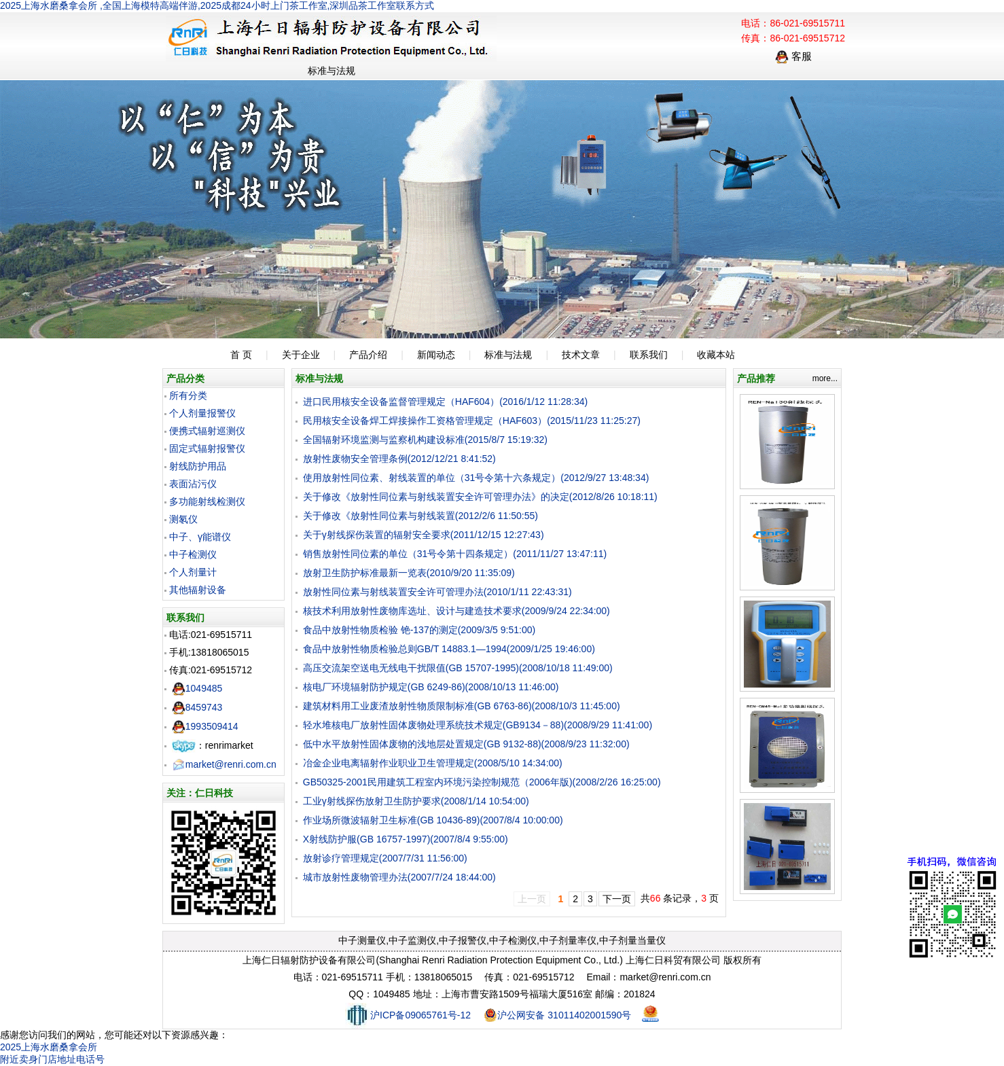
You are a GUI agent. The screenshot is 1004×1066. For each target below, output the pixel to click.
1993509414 (205, 726)
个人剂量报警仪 (202, 413)
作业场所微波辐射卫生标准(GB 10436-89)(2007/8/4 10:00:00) (433, 820)
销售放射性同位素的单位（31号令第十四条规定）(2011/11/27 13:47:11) (455, 553)
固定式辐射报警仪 (207, 448)
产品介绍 (368, 354)
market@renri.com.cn (224, 764)
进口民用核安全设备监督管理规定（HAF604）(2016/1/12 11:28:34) (445, 401)
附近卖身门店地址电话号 (52, 1059)
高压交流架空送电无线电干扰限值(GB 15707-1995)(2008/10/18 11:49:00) (458, 667)
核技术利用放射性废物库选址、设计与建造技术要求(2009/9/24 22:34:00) (456, 610)
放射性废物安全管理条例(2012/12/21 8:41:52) (399, 458)
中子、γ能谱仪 (200, 536)
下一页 (617, 898)
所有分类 (188, 395)
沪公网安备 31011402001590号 (557, 1015)
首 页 (241, 354)
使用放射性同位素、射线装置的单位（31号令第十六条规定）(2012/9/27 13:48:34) (476, 477)
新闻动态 (436, 354)
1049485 (197, 688)
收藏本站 (716, 354)
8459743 (197, 707)
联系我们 (649, 354)
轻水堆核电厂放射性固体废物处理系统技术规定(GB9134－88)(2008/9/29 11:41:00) (477, 724)
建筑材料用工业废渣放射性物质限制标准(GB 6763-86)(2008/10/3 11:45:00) (461, 705)
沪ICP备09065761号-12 (408, 1015)
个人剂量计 (193, 572)
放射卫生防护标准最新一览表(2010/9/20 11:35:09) (409, 572)
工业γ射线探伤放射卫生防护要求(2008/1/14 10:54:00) (416, 801)
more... (825, 378)
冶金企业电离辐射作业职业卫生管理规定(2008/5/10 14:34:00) (432, 763)
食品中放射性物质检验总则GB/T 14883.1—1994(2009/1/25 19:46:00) (449, 648)
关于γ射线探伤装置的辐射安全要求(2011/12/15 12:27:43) (423, 534)
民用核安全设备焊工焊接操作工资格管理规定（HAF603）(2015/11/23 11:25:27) (472, 420)
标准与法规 (508, 354)
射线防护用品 (197, 466)
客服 (793, 56)
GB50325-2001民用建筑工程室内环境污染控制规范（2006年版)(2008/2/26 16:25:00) (482, 782)
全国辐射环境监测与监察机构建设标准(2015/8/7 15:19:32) (425, 439)
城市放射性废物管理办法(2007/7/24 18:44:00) (399, 877)
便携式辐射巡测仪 (207, 430)
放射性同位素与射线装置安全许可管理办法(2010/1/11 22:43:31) (437, 591)
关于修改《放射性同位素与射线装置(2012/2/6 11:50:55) (420, 515)
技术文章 (581, 354)
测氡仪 (183, 519)
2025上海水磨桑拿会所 (48, 1047)
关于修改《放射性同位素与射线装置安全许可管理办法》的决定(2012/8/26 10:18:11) (480, 496)
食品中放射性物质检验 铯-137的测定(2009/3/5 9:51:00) (419, 629)
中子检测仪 (193, 554)
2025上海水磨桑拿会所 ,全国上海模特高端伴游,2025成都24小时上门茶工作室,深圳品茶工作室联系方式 (217, 5)
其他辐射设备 (197, 589)
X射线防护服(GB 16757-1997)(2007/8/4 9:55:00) (405, 839)
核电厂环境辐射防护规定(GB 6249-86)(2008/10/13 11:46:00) (431, 686)
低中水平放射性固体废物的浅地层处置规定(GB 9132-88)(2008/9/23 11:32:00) (466, 744)
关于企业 (301, 354)
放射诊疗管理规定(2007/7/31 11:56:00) (385, 858)
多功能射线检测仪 (207, 501)
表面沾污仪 (193, 483)
